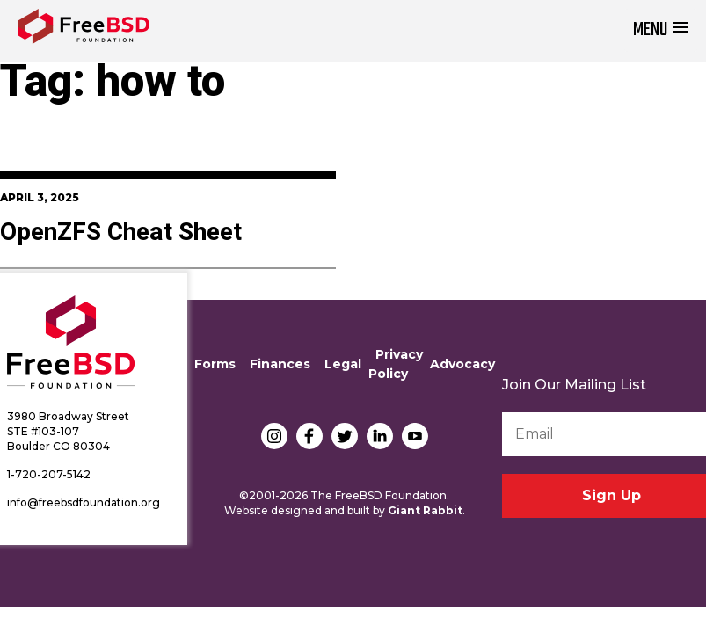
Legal (342, 364)
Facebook (309, 436)
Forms (215, 364)
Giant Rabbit (425, 510)
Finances (280, 364)
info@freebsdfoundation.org (83, 502)
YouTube (415, 436)
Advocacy (462, 364)
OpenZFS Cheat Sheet (121, 233)
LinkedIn (379, 436)
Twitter (344, 436)
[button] (660, 30)
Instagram (274, 436)
